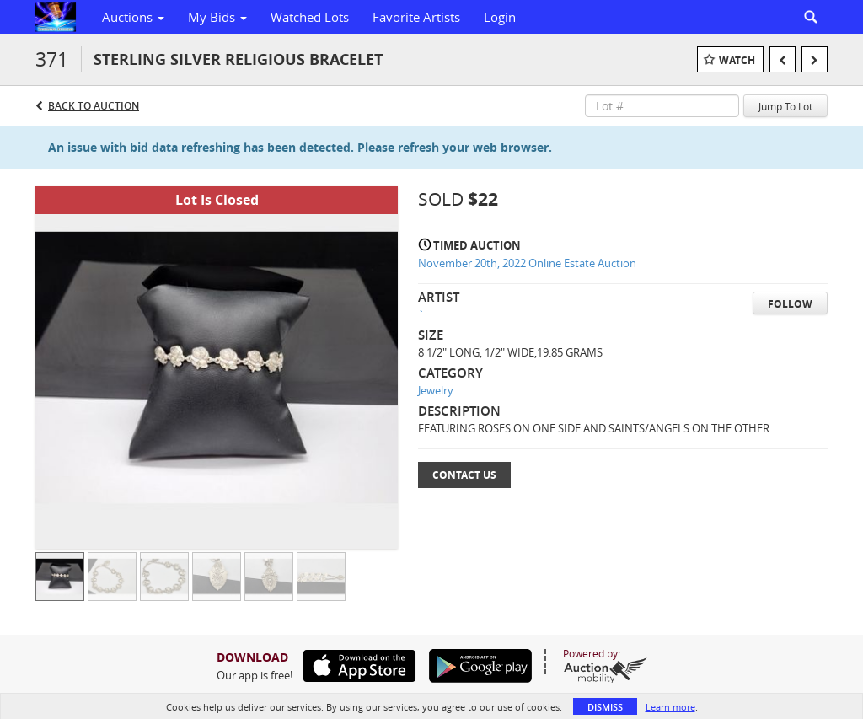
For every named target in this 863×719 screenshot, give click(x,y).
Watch (737, 60)
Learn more (670, 706)
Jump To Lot (785, 106)
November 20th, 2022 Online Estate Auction (527, 263)
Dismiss (605, 706)
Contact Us (464, 475)
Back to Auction (93, 106)
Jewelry (435, 390)
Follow (790, 304)
